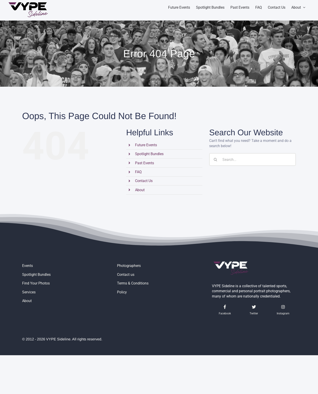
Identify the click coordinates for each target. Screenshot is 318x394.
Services (29, 292)
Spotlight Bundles (149, 154)
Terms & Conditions (133, 283)
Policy (122, 292)
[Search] (215, 159)
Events (27, 266)
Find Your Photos (36, 283)
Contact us (125, 274)
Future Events (146, 145)
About (140, 190)
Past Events (144, 163)
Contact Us (144, 181)
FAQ (138, 172)
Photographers (129, 266)
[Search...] (252, 159)
